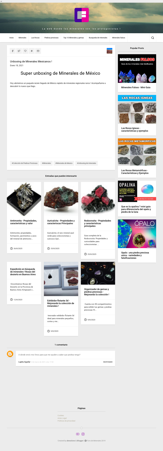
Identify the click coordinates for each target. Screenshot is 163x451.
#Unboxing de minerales (86, 163)
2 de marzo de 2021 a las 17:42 (42, 362)
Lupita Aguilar (24, 362)
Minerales (22, 38)
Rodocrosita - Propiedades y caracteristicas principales (97, 223)
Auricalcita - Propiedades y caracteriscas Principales (61, 222)
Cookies (61, 415)
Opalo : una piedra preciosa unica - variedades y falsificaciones (135, 255)
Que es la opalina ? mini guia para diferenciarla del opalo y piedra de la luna (136, 209)
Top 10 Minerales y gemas (73, 38)
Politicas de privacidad (66, 421)
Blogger (80, 441)
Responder (107, 362)
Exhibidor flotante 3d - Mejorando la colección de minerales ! (60, 303)
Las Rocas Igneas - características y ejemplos (134, 129)
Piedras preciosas (51, 38)
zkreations (71, 441)
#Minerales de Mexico (63, 163)
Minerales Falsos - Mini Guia (135, 87)
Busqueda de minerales (98, 38)
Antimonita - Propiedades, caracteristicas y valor (23, 222)
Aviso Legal (62, 418)
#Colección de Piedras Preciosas (24, 163)
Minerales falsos (118, 38)
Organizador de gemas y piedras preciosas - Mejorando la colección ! (96, 292)
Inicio (11, 38)
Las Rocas (35, 38)
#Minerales (46, 163)
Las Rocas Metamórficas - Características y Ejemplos (134, 171)
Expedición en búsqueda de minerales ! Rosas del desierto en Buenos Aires (23, 272)
